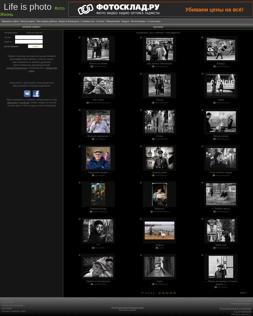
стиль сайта (8, 302)
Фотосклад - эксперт (127, 310)
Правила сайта (10, 21)
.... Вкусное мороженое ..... (98, 136)
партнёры (7, 308)
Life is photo (32, 9)
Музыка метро (221, 136)
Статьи (100, 21)
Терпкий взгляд (98, 208)
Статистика (153, 21)
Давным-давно (159, 172)
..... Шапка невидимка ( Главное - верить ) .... (220, 282)
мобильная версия (241, 303)
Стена (160, 136)
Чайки (221, 99)
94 (171, 292)
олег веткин (99, 139)
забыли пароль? (34, 32)
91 (159, 292)
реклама (18, 305)
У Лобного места (221, 208)
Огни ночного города (221, 172)
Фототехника (138, 21)
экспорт (6, 311)
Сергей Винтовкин (161, 211)
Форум (125, 21)
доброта (159, 244)
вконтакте (12, 102)
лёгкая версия (243, 300)
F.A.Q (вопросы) (242, 311)
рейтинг (159, 32)
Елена (160, 248)
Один (159, 281)
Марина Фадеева (222, 175)
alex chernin (99, 248)
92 (163, 292)
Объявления (113, 21)
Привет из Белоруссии (98, 281)
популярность (173, 32)
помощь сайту (18, 311)
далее (243, 292)
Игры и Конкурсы (69, 21)
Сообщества (87, 21)
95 (174, 292)
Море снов (221, 244)
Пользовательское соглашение (235, 308)
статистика (7, 305)
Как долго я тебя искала (159, 63)
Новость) (159, 208)
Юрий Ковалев (99, 66)
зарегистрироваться (16, 67)
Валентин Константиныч (99, 103)
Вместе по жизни (98, 63)
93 (167, 292)
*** (98, 244)
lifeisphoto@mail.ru (40, 85)
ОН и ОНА (98, 99)
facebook (24, 102)
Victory (159, 99)
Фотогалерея (27, 21)
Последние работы (46, 21)
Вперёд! (221, 63)
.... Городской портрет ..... (98, 172)
